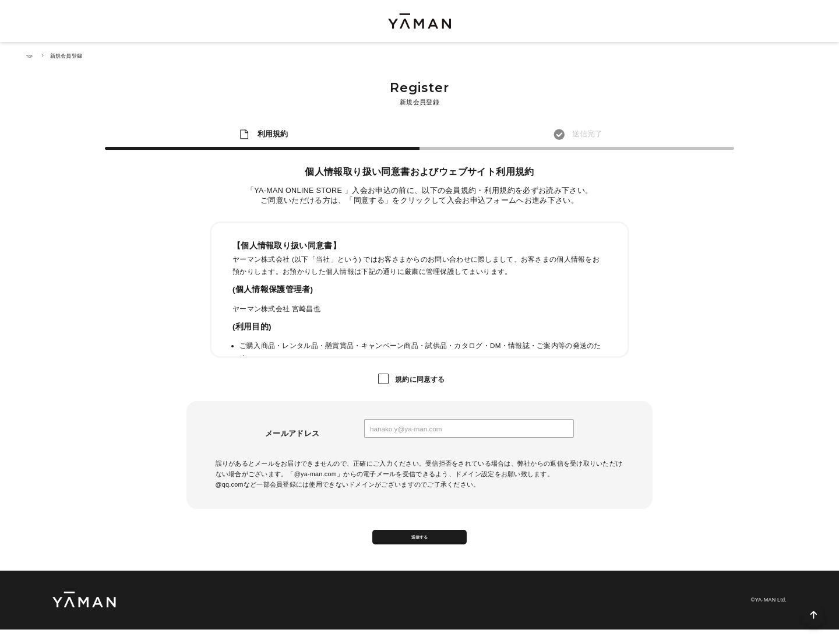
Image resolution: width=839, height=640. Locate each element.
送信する (419, 542)
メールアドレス (292, 434)
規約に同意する (420, 379)
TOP (31, 56)
